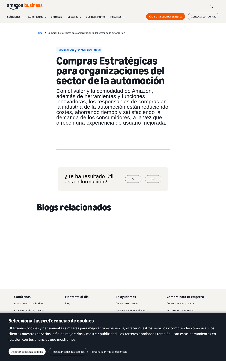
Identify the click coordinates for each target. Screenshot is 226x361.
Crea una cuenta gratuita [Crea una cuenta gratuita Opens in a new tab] (165, 16)
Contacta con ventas (127, 303)
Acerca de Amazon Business (29, 303)
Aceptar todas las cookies (27, 351)
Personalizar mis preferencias (108, 351)
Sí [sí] (133, 179)
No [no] (153, 179)
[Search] (211, 6)
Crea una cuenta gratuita (180, 303)
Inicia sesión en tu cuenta (180, 310)
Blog (67, 303)
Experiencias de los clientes (29, 310)
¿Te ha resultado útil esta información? (89, 179)
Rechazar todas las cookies (68, 351)
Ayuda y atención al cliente (130, 310)
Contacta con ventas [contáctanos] (203, 16)
